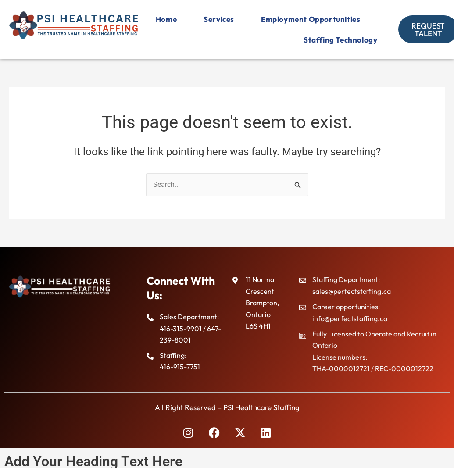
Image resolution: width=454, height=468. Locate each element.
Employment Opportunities (224, 39)
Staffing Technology (338, 39)
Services (342, 19)
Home (289, 19)
